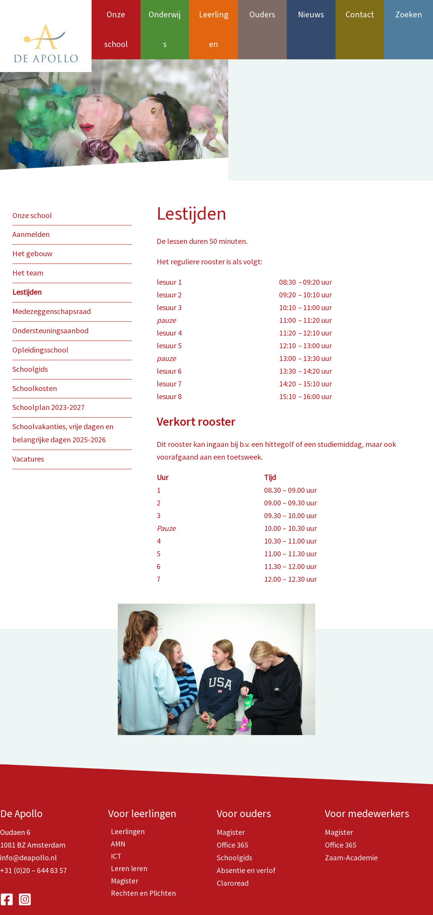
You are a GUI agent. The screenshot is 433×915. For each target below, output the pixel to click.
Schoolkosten (34, 355)
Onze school (116, 14)
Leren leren (126, 840)
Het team (27, 242)
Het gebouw (32, 223)
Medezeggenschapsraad (51, 280)
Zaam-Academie (351, 828)
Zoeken (408, 14)
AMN (116, 815)
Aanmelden (31, 204)
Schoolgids (30, 336)
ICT (113, 828)
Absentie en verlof (246, 840)
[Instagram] (25, 869)
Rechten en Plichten (141, 866)
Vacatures (28, 425)
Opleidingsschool (40, 317)
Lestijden (27, 261)
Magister (122, 853)
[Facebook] (6, 869)
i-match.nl (309, 896)
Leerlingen (213, 14)
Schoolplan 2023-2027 (48, 374)
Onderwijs (165, 14)
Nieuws (311, 14)
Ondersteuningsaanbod (50, 299)
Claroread (233, 853)
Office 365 (232, 815)
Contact (360, 14)
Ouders (262, 14)
